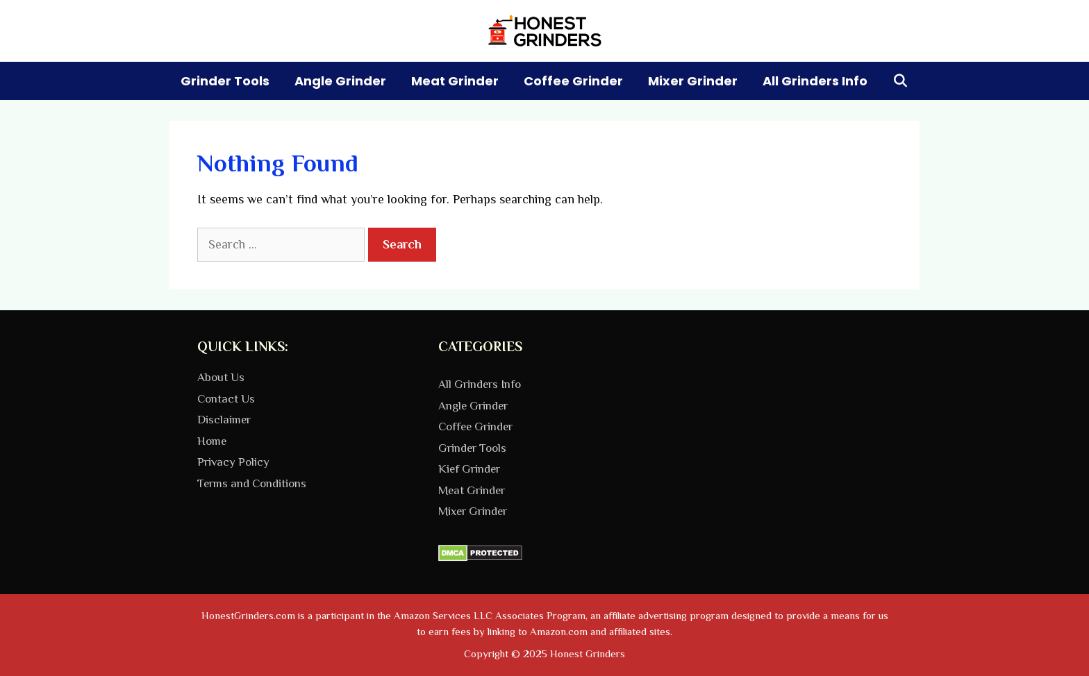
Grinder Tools (225, 81)
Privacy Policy (233, 461)
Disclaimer (224, 419)
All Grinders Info (815, 81)
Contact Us (226, 398)
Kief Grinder (469, 468)
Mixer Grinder (693, 81)
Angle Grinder (340, 81)
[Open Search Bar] (900, 81)
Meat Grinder (455, 81)
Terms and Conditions (251, 483)
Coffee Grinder (573, 81)
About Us (220, 377)
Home (211, 441)
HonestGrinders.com (248, 615)
